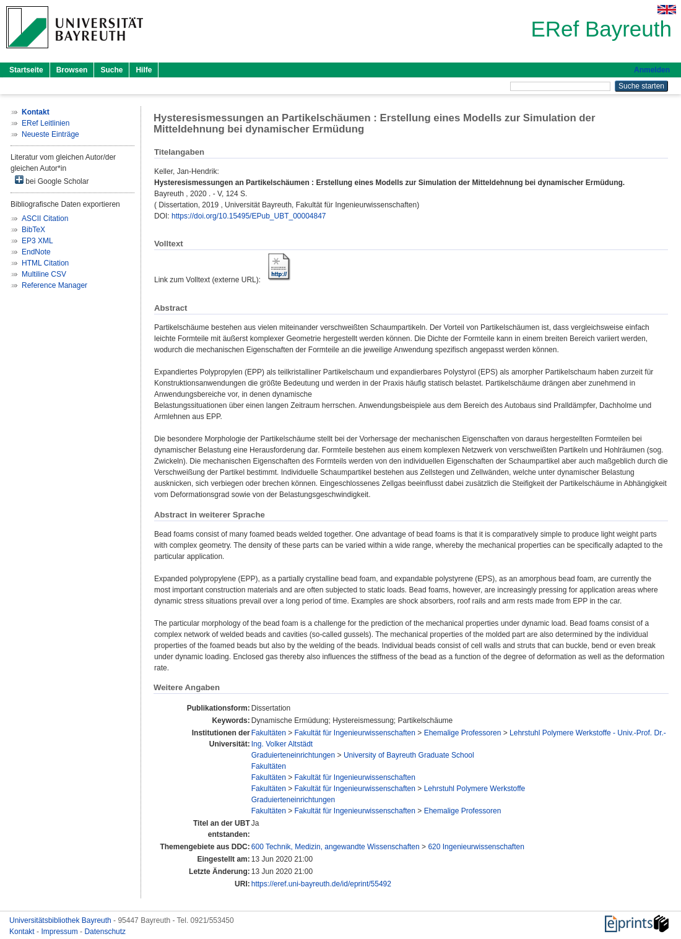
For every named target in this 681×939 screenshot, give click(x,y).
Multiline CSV (44, 274)
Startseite (26, 70)
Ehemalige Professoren (462, 733)
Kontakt (23, 931)
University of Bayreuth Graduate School (409, 755)
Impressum (60, 931)
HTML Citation (45, 263)
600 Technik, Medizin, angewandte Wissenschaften (335, 846)
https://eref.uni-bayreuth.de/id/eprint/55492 (321, 884)
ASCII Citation (45, 218)
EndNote (36, 252)
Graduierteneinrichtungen (293, 755)
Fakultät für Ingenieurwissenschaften (355, 733)
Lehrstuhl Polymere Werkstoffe (475, 788)
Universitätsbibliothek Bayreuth (61, 920)
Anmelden (652, 70)
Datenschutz (105, 931)
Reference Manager (54, 285)
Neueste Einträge (50, 134)
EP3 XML (37, 240)
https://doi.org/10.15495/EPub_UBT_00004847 (248, 216)
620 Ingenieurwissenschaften (476, 846)
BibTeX (33, 229)
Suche (111, 70)
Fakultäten (268, 733)
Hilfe (144, 70)
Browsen (72, 70)
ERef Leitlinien (45, 123)
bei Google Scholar (52, 180)
